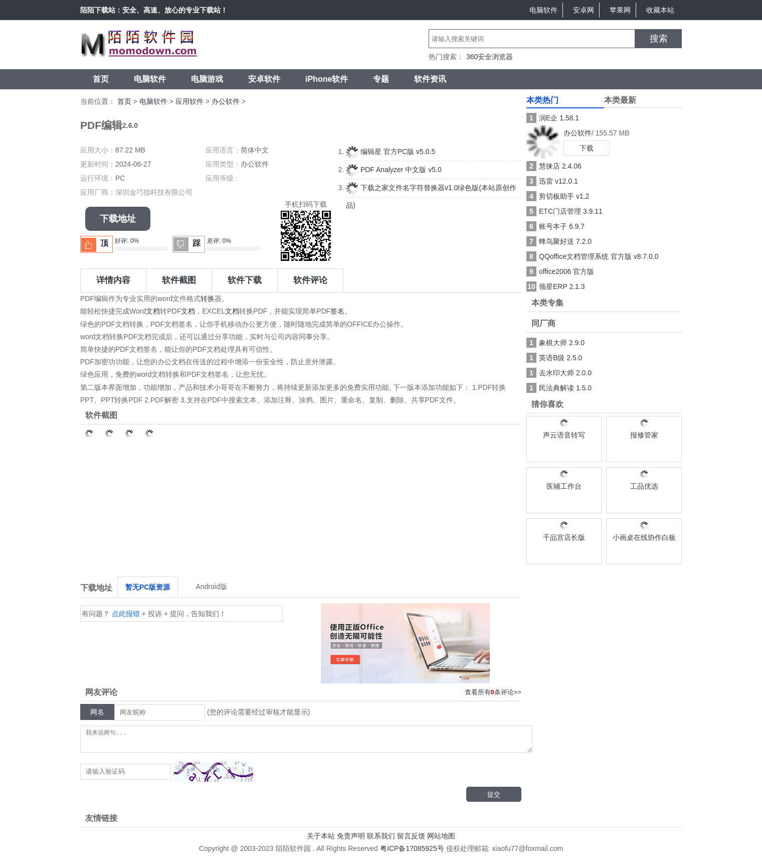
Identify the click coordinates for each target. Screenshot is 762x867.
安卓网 (583, 10)
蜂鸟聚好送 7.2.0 (559, 241)
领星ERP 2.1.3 (555, 286)
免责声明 (351, 840)
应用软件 (189, 101)
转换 (208, 299)
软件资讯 (430, 79)
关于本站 (321, 840)
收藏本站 (660, 10)
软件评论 (310, 280)
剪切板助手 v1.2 (557, 196)
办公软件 (226, 101)
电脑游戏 (207, 79)
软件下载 (245, 280)
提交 (493, 799)
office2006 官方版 (560, 271)
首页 (101, 79)
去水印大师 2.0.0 (559, 373)
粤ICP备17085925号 (412, 853)
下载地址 (118, 219)
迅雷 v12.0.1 (552, 181)
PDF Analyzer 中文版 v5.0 (394, 170)
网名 (97, 712)
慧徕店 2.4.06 (554, 166)
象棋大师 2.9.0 (555, 343)
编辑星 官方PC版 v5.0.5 (390, 152)
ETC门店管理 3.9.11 (564, 211)
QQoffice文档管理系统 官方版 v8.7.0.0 (592, 256)
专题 (381, 79)
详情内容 (113, 280)
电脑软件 (543, 10)
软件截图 (179, 280)
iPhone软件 (326, 79)
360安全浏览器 (489, 57)
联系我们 (381, 840)
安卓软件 (264, 79)
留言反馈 (411, 840)
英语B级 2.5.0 (554, 358)
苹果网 (620, 10)
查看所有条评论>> (493, 692)
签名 (337, 311)
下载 (587, 148)
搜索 (659, 39)
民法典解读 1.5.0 (559, 388)
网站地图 (441, 840)
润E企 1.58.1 (552, 118)
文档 (153, 311)
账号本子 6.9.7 (555, 226)
